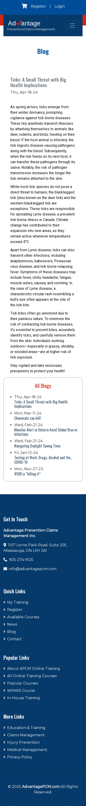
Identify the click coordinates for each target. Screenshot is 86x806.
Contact (12, 639)
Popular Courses (20, 683)
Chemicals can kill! (27, 418)
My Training (15, 602)
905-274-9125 (21, 560)
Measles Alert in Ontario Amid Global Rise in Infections (45, 432)
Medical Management (25, 750)
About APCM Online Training (31, 668)
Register (38, 6)
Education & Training (24, 728)
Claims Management (24, 735)
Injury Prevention (21, 742)
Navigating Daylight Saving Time (37, 446)
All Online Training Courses (30, 676)
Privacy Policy (17, 757)
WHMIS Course (19, 690)
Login (60, 6)
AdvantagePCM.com (41, 786)
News (10, 624)
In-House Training (21, 698)
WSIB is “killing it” (27, 474)
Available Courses (21, 617)
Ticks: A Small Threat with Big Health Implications (41, 404)
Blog (9, 631)
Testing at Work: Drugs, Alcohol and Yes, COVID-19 (42, 460)
